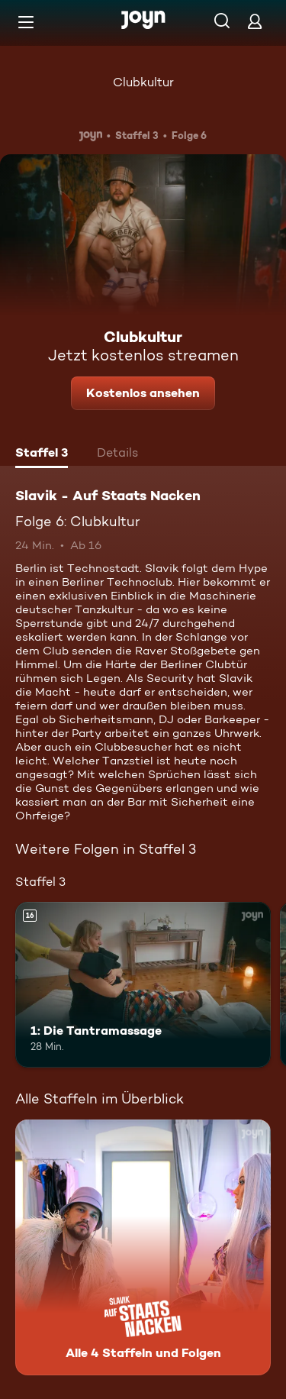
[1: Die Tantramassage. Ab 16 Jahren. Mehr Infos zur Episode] (143, 985)
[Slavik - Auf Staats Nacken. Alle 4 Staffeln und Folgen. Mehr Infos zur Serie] (143, 1247)
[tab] (41, 454)
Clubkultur (143, 82)
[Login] (254, 21)
